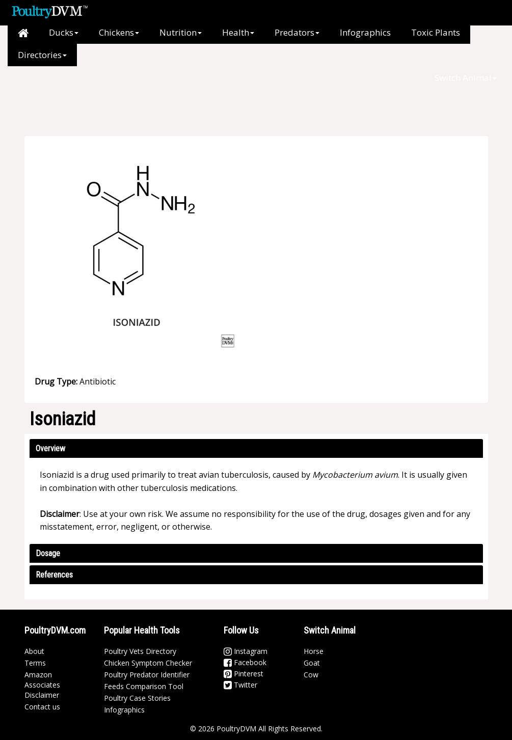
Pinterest (243, 673)
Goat (312, 663)
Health (238, 32)
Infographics (365, 32)
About (34, 651)
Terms (35, 663)
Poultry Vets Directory (140, 651)
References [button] (54, 575)
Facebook (245, 662)
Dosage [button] (48, 553)
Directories (42, 55)
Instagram (245, 651)
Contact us (42, 706)
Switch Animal (466, 78)
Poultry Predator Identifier (147, 674)
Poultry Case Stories (137, 698)
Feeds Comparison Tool (143, 686)
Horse (314, 651)
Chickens (119, 32)
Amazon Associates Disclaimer (42, 685)
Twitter (240, 685)
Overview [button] (50, 448)
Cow (311, 674)
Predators (297, 32)
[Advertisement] (223, 89)
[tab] (256, 448)
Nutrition (180, 32)
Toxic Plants (435, 32)
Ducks (63, 32)
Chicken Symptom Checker (148, 663)
